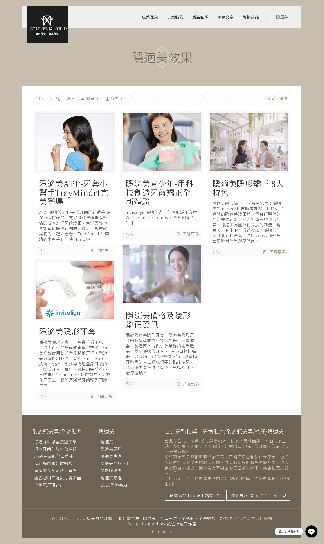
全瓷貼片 (207, 518)
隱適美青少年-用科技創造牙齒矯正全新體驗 (160, 192)
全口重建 (168, 518)
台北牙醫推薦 (127, 518)
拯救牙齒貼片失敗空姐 (55, 449)
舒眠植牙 (228, 518)
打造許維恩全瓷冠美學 (55, 441)
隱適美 (282, 17)
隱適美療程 (111, 477)
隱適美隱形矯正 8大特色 (248, 188)
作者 (115, 98)
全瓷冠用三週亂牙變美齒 (57, 477)
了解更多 (104, 250)
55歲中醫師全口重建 (53, 456)
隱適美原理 (111, 449)
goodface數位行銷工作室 (172, 523)
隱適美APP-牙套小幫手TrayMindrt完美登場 (73, 192)
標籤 (90, 98)
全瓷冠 (188, 518)
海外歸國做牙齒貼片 (53, 463)
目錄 (66, 98)
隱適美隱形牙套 (67, 331)
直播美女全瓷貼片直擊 (55, 470)
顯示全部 (277, 98)
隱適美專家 (111, 456)
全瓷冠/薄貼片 (48, 485)
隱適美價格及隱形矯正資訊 (158, 319)
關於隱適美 (111, 470)
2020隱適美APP (116, 485)
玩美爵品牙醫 (99, 518)
